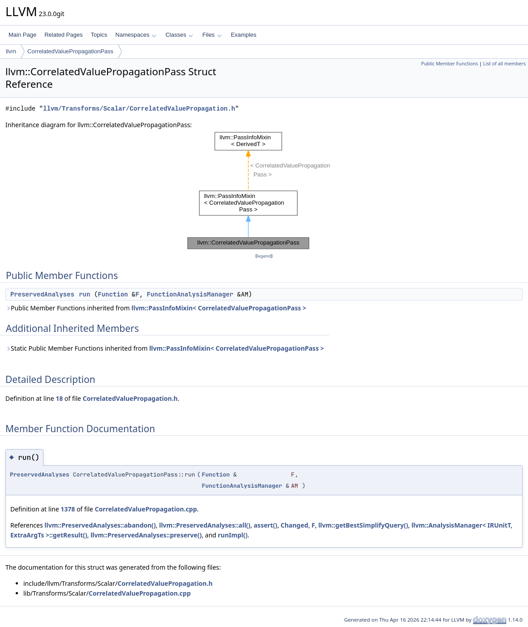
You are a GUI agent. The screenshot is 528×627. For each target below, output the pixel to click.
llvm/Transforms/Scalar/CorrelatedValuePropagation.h (139, 108)
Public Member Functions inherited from (155, 308)
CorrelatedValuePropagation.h (129, 398)
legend (264, 256)
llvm (11, 51)
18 (59, 398)
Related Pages (63, 34)
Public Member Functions (449, 63)
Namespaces (135, 34)
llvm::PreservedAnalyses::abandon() (100, 525)
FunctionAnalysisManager (190, 294)
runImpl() (232, 535)
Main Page (22, 34)
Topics (99, 34)
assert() (265, 525)
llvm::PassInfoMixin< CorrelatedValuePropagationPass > (218, 308)
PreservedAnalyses (42, 294)
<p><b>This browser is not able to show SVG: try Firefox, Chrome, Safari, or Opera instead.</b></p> (264, 190)
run (84, 294)
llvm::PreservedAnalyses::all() (205, 525)
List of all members (504, 63)
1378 (68, 509)
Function (113, 294)
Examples (243, 34)
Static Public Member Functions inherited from (164, 348)
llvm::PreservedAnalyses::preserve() (146, 535)
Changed (294, 525)
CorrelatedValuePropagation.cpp (146, 509)
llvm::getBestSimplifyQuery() (363, 525)
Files (211, 34)
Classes (179, 34)
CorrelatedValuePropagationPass (70, 51)
